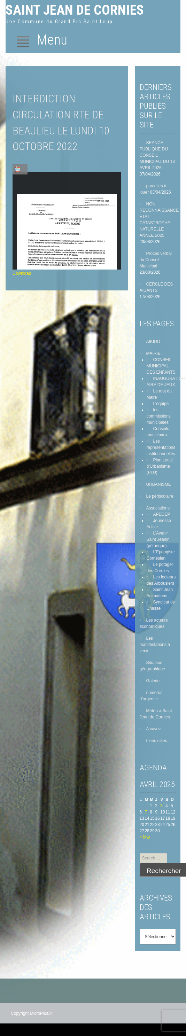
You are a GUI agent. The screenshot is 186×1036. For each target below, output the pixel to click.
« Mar (145, 837)
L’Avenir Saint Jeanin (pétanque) (158, 539)
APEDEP (161, 514)
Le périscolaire (159, 496)
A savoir (153, 728)
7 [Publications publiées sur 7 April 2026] (146, 812)
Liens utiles (156, 740)
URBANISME (158, 484)
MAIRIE (153, 353)
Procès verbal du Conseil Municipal (156, 259)
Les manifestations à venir (155, 644)
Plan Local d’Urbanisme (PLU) (160, 466)
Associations (158, 508)
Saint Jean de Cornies (75, 10)
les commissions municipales (159, 416)
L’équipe (161, 403)
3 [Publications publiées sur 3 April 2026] (161, 805)
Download (22, 273)
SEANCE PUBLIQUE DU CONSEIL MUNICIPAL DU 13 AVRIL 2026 (157, 155)
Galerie (153, 680)
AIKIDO (153, 341)
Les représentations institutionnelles (161, 447)
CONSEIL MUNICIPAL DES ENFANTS (161, 366)
